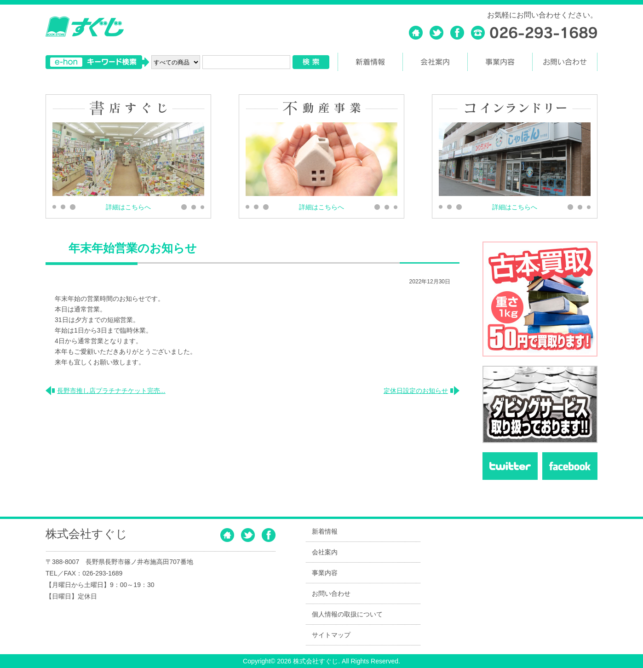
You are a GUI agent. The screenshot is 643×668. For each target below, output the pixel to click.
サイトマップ (331, 635)
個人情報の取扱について (347, 614)
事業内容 (325, 572)
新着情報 (325, 531)
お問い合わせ (331, 593)
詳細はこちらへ (128, 207)
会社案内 (325, 552)
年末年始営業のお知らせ (133, 248)
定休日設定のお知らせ (416, 390)
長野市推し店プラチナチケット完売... (111, 390)
